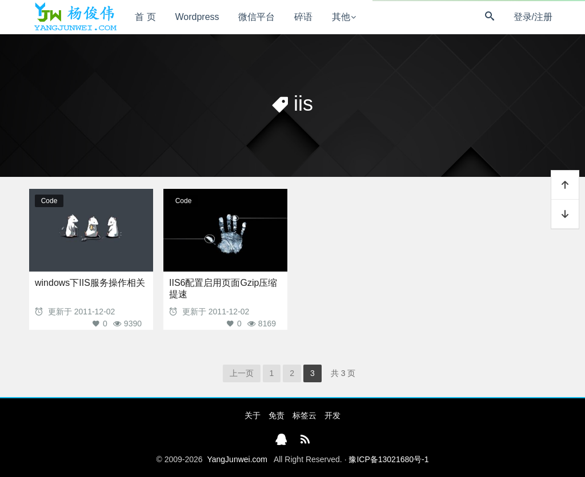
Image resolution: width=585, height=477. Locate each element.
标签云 (304, 415)
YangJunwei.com (237, 459)
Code (49, 201)
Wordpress (197, 17)
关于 (253, 415)
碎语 (303, 17)
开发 (332, 415)
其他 (341, 17)
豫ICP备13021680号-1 (388, 459)
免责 (277, 415)
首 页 (145, 17)
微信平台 (256, 17)
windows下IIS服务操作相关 (90, 283)
